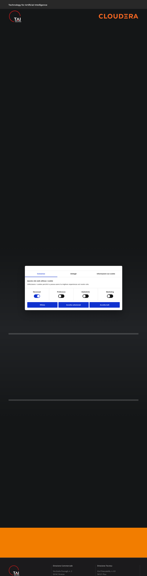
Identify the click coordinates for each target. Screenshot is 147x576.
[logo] (15, 11)
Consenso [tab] (41, 274)
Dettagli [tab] (74, 274)
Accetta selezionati (73, 305)
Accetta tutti (104, 305)
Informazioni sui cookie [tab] (106, 274)
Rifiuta (42, 305)
